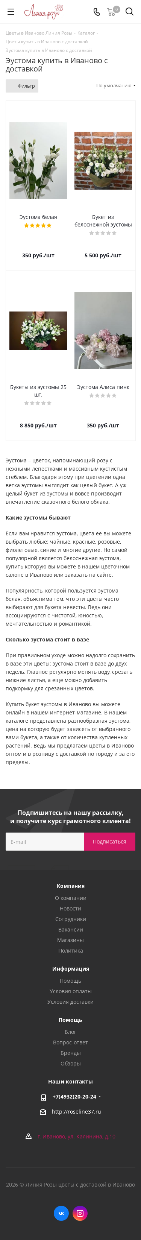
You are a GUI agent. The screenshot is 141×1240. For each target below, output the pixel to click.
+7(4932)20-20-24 (74, 1096)
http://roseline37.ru (76, 1111)
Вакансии (70, 929)
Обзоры (71, 1063)
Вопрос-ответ (70, 1042)
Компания (71, 885)
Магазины (70, 940)
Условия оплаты (71, 991)
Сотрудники (70, 918)
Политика (70, 950)
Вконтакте (61, 1213)
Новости (70, 908)
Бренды (71, 1052)
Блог (70, 1031)
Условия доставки (70, 1001)
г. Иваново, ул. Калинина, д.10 (76, 1136)
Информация (70, 968)
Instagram (80, 1213)
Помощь (70, 980)
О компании (70, 897)
